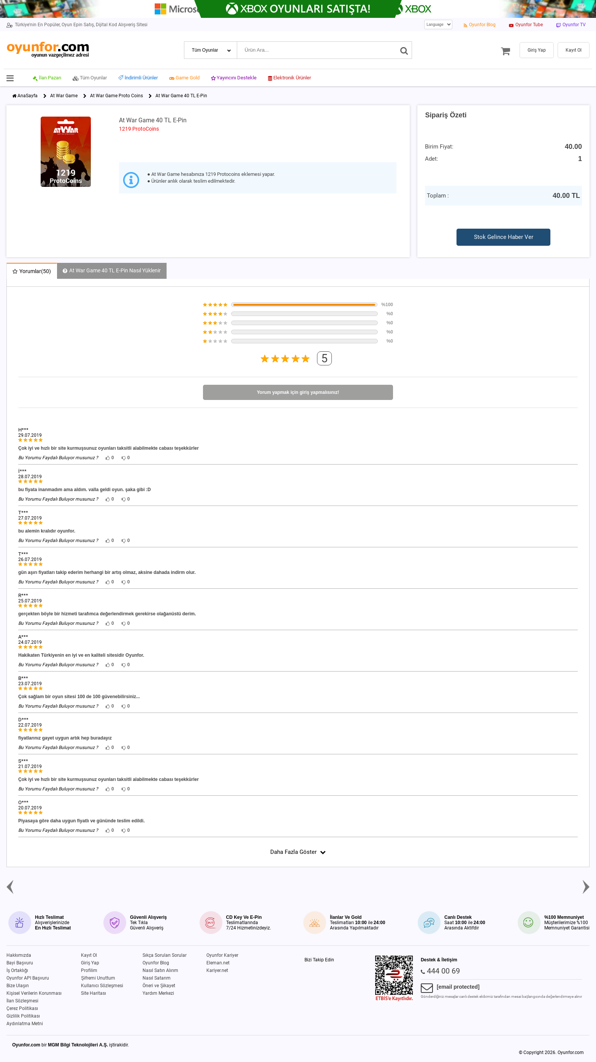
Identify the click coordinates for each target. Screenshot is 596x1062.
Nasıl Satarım (157, 978)
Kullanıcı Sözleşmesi (102, 985)
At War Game (64, 95)
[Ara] (404, 50)
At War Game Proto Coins (116, 95)
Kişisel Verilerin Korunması (34, 993)
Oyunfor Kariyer (222, 955)
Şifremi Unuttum (98, 978)
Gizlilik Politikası (23, 1016)
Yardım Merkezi (158, 993)
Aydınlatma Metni (24, 1023)
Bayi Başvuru (19, 963)
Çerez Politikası (22, 1008)
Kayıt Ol (89, 955)
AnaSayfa (27, 95)
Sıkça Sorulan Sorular (165, 955)
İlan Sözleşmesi (22, 1001)
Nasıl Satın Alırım (160, 970)
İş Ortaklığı (17, 970)
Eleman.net (218, 963)
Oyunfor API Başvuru (27, 978)
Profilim (89, 970)
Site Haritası (93, 993)
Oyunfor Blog (156, 963)
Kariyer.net (217, 970)
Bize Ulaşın (17, 985)
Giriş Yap (90, 963)
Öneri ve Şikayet (159, 985)
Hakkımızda (18, 955)
